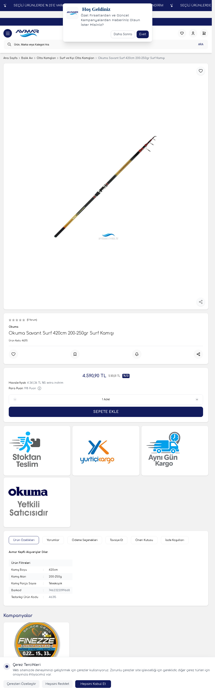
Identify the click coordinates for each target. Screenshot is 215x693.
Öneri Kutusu (144, 540)
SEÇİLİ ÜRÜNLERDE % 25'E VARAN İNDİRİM (157, 5)
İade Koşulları (174, 540)
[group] (106, 186)
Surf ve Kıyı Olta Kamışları (77, 58)
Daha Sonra (123, 34)
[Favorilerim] (182, 33)
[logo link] (27, 33)
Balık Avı (27, 58)
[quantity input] (106, 399)
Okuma (13, 326)
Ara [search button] (200, 44)
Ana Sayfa (10, 58)
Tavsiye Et (116, 540)
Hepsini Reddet (57, 684)
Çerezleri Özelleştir (21, 684)
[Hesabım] (193, 33)
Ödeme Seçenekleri (85, 540)
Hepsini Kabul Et (93, 684)
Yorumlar (53, 540)
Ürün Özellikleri (24, 540)
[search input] (106, 44)
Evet (142, 34)
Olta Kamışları (46, 58)
